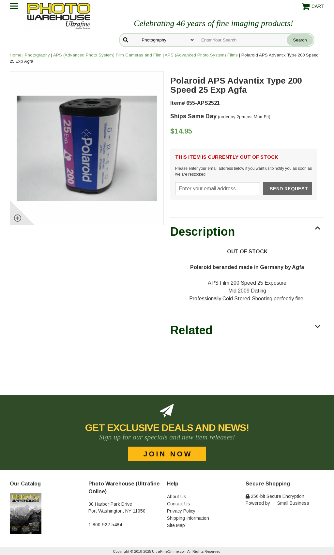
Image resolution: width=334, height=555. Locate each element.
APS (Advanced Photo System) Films (201, 55)
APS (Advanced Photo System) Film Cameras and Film (107, 55)
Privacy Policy (181, 511)
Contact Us (178, 503)
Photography (37, 55)
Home (15, 55)
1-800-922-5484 (105, 524)
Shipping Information (188, 518)
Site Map (176, 525)
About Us (176, 496)
